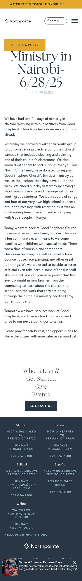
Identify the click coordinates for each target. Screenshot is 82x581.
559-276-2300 (21, 456)
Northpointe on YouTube (21, 515)
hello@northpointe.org (25, 534)
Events (41, 394)
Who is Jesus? (41, 371)
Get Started (41, 379)
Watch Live (21, 510)
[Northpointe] (17, 21)
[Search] (55, 20)
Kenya (48, 92)
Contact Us (41, 406)
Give (41, 386)
